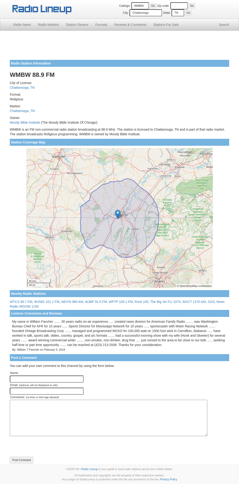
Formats (101, 25)
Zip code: (163, 5)
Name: (14, 373)
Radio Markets (48, 25)
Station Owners (77, 25)
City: (126, 12)
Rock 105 (141, 302)
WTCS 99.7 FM (21, 302)
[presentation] (45, 446)
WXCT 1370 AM (194, 302)
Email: (34, 385)
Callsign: (124, 5)
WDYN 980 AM (72, 302)
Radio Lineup (89, 469)
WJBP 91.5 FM (96, 302)
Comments (130, 25)
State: (167, 12)
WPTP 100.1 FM (121, 302)
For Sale (166, 25)
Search (224, 25)
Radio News (22, 25)
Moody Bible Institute (25, 122)
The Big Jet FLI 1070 (165, 302)
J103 (210, 302)
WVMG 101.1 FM (46, 302)
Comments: (34, 397)
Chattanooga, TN (22, 87)
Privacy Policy (168, 479)
